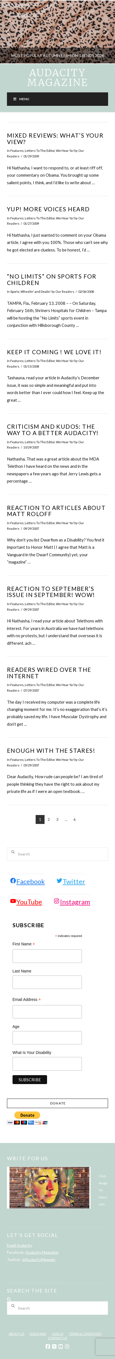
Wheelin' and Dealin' (36, 291)
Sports (14, 291)
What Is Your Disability (32, 1052)
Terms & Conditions (85, 1334)
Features (17, 150)
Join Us (57, 1334)
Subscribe (38, 1334)
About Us (16, 1334)
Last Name (22, 971)
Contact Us (57, 1338)
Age (16, 1026)
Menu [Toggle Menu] (21, 99)
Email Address (27, 1000)
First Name (24, 944)
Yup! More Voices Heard (48, 209)
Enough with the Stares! (51, 750)
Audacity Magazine (57, 78)
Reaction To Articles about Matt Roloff (56, 510)
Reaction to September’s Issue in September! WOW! (51, 591)
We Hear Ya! (65, 150)
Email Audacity (19, 1245)
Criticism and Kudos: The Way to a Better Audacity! (53, 429)
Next (103, 32)
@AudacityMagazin (38, 1259)
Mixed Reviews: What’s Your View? (55, 138)
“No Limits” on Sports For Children (52, 279)
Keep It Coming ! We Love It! (54, 352)
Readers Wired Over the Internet (49, 672)
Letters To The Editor (40, 150)
